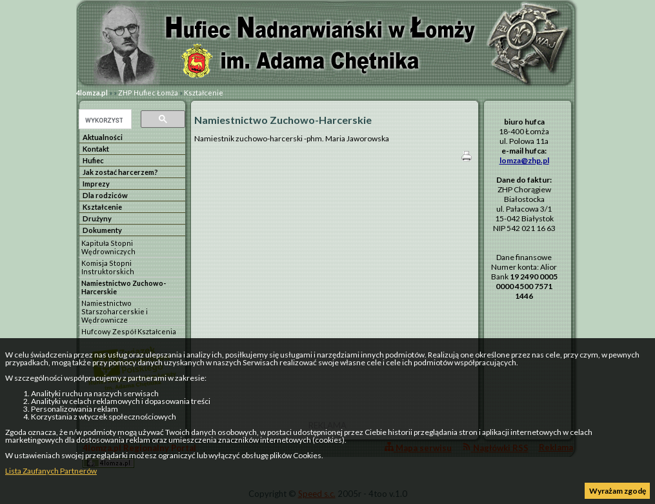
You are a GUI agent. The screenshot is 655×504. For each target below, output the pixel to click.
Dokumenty (102, 230)
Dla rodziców (105, 195)
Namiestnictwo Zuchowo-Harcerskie (123, 287)
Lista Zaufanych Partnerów (51, 471)
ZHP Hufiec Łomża (148, 92)
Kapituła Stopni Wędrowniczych (108, 247)
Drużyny (97, 218)
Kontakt (96, 149)
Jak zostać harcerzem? (120, 172)
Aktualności (103, 137)
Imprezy (96, 183)
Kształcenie (203, 92)
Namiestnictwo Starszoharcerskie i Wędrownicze (114, 311)
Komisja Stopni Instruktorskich (107, 267)
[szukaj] (104, 120)
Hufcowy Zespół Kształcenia (128, 331)
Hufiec (93, 160)
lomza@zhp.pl (524, 160)
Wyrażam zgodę (617, 491)
